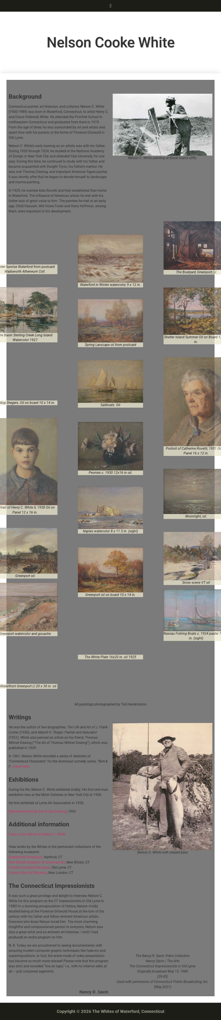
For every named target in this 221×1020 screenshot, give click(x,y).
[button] (110, 5)
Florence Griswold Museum (29, 867)
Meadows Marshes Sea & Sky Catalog (37, 811)
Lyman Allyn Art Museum (28, 873)
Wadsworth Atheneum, (26, 857)
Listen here (21, 766)
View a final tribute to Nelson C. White (37, 834)
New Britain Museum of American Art (37, 862)
